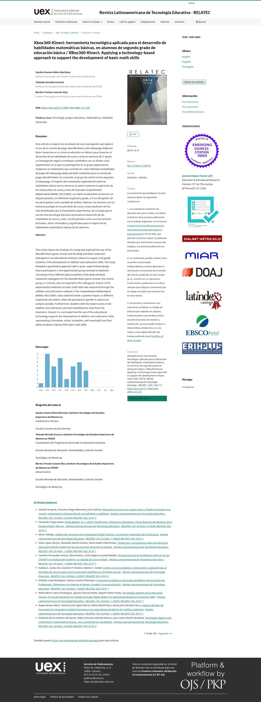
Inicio (36, 32)
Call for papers (128, 21)
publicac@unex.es (94, 678)
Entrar (192, 2)
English (186, 56)
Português (188, 66)
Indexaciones (148, 21)
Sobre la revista (91, 21)
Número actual (42, 21)
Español (186, 61)
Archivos (48, 32)
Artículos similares (45, 502)
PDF (134, 134)
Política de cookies (88, 696)
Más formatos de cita (140, 398)
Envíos (110, 21)
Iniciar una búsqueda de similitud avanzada (75, 640)
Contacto (179, 21)
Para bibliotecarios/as (193, 111)
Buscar (201, 21)
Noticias (164, 21)
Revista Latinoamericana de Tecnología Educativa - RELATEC (155, 12)
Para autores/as (190, 106)
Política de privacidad (62, 696)
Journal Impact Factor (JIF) (197, 175)
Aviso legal (40, 696)
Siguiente (163, 633)
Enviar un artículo (194, 81)
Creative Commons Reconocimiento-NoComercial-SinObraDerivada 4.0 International (145, 229)
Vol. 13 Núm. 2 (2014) (67, 32)
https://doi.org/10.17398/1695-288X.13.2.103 (65, 107)
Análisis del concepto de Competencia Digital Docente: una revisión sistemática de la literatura (107, 534)
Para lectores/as (190, 101)
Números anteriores (66, 21)
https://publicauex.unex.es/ (99, 681)
